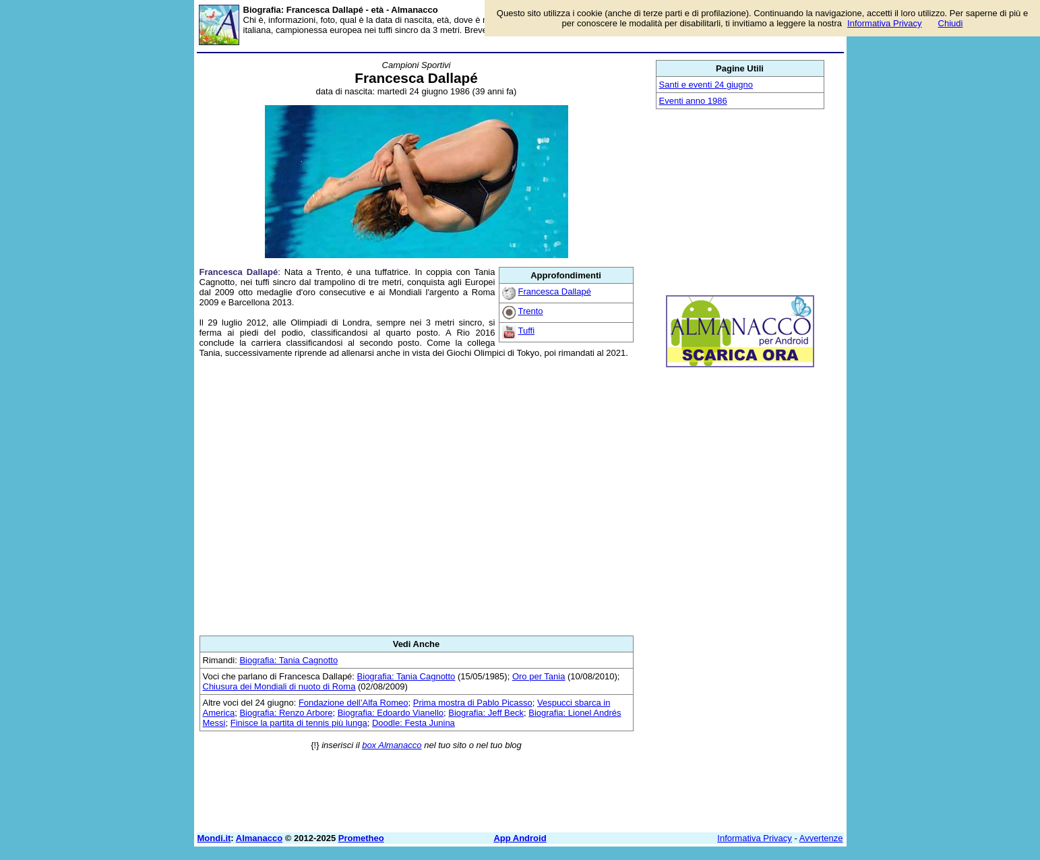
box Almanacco (391, 745)
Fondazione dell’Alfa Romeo (353, 703)
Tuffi (526, 331)
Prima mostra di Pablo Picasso (472, 703)
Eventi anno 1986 (693, 101)
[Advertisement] (417, 497)
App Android (519, 838)
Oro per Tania (538, 676)
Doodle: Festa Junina (413, 723)
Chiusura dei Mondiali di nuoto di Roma (279, 686)
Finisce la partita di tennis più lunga (299, 723)
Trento (530, 311)
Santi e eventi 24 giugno (706, 85)
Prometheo (361, 838)
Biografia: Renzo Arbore (285, 713)
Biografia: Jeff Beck (486, 713)
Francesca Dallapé (554, 291)
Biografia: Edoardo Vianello (390, 713)
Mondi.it (214, 838)
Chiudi (950, 23)
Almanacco (259, 838)
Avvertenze (821, 838)
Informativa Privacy (754, 838)
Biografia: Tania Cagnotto (288, 660)
